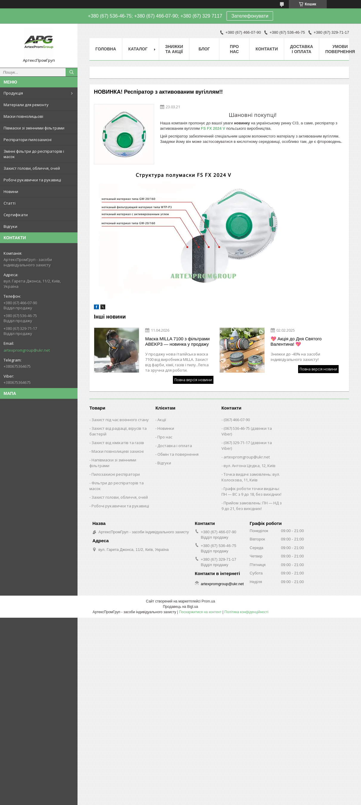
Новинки (165, 428)
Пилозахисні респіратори (116, 474)
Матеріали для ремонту (26, 104)
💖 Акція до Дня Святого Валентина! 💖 (296, 341)
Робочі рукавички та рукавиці (32, 180)
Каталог (138, 49)
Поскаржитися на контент (200, 612)
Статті (10, 203)
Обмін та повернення (178, 454)
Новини (11, 191)
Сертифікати (16, 214)
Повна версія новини (193, 379)
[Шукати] (72, 72)
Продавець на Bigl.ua (180, 607)
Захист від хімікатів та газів (118, 442)
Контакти (266, 49)
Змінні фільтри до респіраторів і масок (34, 154)
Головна (105, 49)
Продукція (13, 93)
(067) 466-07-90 (237, 419)
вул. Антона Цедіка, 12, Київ (249, 465)
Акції (161, 419)
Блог (204, 49)
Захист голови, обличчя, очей (32, 168)
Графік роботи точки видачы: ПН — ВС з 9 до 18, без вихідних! (251, 491)
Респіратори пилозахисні (28, 139)
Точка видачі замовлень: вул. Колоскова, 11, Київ (250, 477)
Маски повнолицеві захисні (118, 451)
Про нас (234, 49)
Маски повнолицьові (23, 116)
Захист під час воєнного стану (120, 419)
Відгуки (10, 226)
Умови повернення (340, 49)
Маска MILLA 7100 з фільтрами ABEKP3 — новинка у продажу (177, 341)
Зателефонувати (249, 15)
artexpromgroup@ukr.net (27, 350)
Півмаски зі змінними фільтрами (34, 128)
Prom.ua (208, 601)
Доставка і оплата (301, 49)
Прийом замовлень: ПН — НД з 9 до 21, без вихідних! (251, 505)
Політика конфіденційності (246, 612)
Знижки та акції (174, 49)
